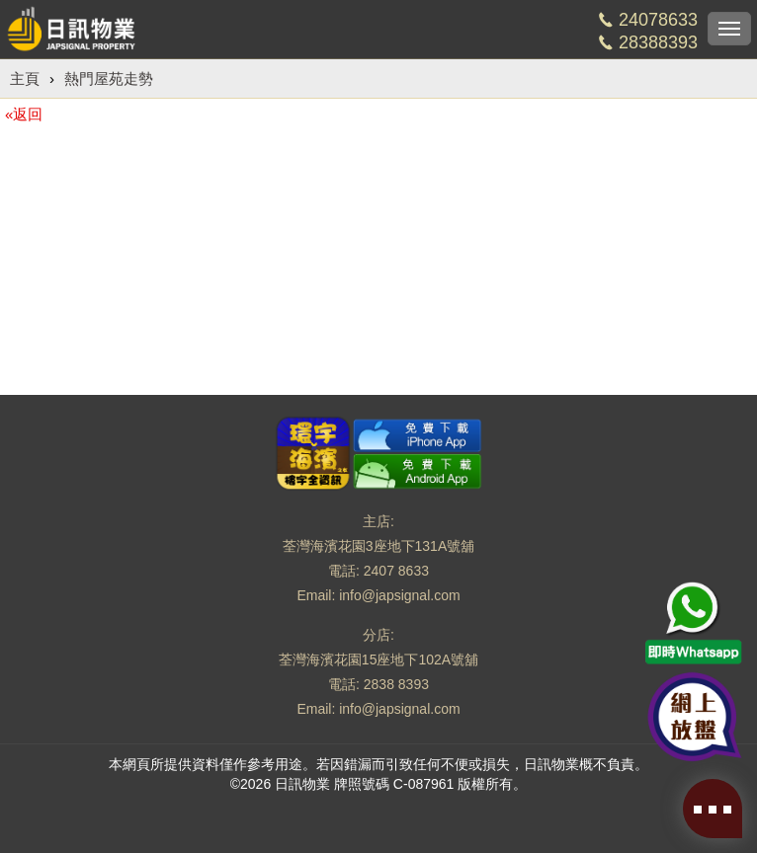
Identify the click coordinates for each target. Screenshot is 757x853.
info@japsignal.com (399, 595)
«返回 (23, 114)
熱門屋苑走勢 (108, 78)
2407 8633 (396, 571)
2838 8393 (396, 684)
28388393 (658, 42)
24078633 (658, 20)
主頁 (25, 78)
